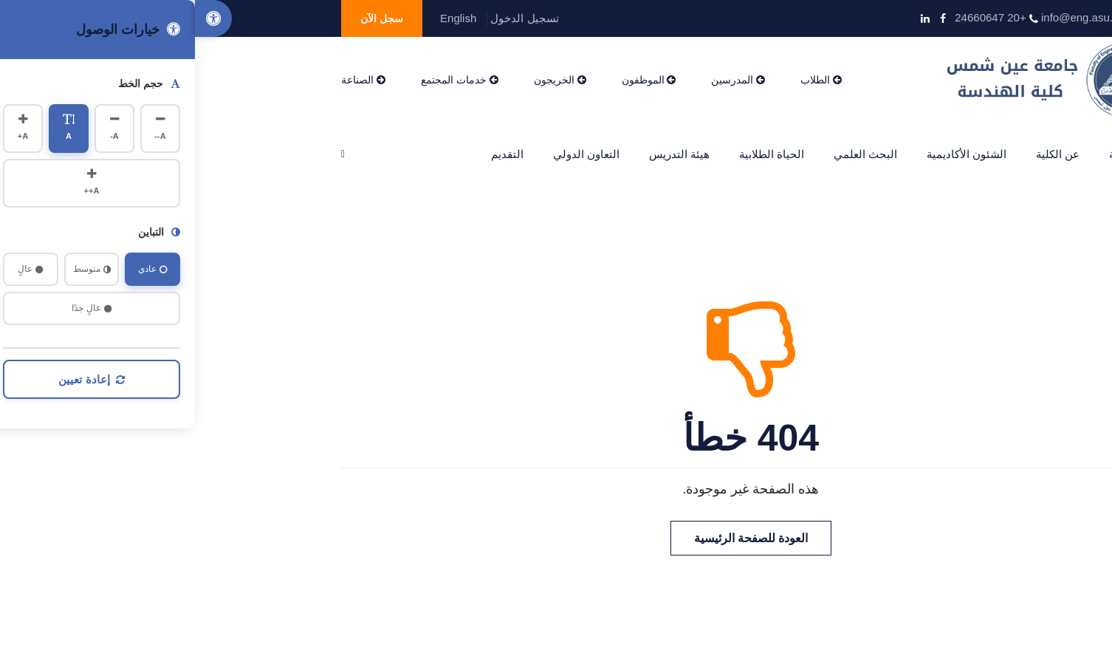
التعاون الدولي (391, 154)
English (263, 18)
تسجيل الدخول (329, 18)
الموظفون (454, 80)
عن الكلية (863, 154)
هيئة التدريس (484, 154)
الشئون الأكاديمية (771, 154)
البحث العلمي (670, 154)
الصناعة (168, 80)
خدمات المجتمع (264, 80)
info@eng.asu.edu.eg (899, 17)
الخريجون (365, 80)
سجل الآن (186, 18)
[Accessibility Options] (18, 18)
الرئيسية (933, 154)
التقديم (312, 154)
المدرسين (543, 80)
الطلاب (626, 80)
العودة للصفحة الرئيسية (556, 538)
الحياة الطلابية (576, 154)
